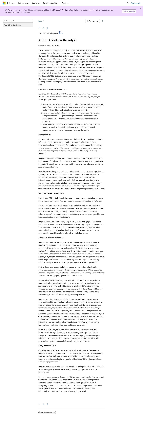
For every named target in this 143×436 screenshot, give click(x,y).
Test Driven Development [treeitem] (13, 25)
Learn (40, 21)
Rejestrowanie (135, 3)
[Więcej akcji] (103, 21)
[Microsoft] (4, 3)
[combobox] (18, 21)
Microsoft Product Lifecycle (64, 10)
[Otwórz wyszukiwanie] (128, 3)
